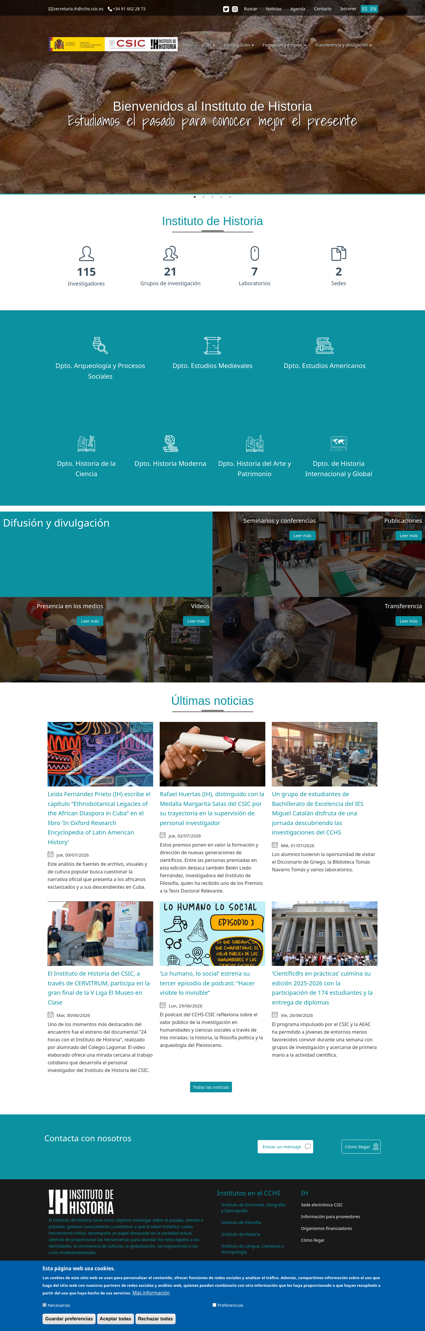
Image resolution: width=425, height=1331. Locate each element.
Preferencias (230, 1305)
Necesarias (59, 1305)
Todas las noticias (211, 1087)
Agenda (297, 8)
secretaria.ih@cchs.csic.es (78, 8)
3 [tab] (212, 197)
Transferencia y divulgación (343, 45)
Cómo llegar (357, 1146)
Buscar (250, 8)
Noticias (274, 8)
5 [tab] (230, 197)
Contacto (322, 8)
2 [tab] (204, 197)
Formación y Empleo (284, 45)
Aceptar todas (115, 1318)
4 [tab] (221, 197)
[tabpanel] (212, 97)
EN (373, 9)
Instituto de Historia (240, 1234)
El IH (208, 45)
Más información (150, 1292)
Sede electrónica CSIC (322, 1205)
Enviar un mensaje (282, 1146)
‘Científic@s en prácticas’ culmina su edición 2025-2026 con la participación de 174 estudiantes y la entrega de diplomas (322, 987)
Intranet (348, 8)
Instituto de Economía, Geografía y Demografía (253, 1207)
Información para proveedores (330, 1216)
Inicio (188, 45)
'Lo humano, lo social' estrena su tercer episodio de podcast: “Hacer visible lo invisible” (207, 983)
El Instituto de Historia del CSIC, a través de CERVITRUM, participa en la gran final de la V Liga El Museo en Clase (99, 987)
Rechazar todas (155, 1318)
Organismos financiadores (326, 1228)
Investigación (239, 45)
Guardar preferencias (69, 1318)
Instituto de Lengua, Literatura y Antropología (252, 1249)
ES (364, 9)
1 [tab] (195, 197)
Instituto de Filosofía (241, 1222)
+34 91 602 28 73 (129, 8)
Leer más (302, 535)
